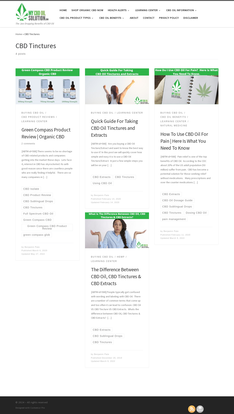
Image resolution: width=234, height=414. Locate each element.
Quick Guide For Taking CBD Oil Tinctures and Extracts (114, 128)
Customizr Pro (37, 408)
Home (19, 34)
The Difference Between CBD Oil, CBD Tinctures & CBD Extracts (116, 276)
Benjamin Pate (32, 247)
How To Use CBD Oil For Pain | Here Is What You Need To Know (184, 141)
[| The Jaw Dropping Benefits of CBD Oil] (32, 11)
